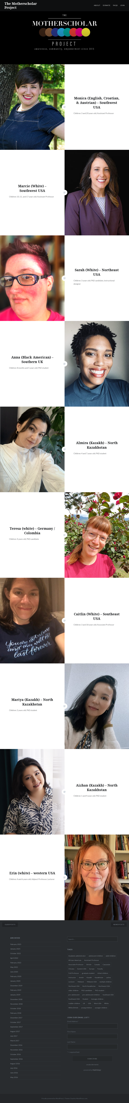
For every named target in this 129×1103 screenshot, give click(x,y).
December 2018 (16, 999)
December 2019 (16, 986)
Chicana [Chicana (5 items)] (71, 969)
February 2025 (15, 944)
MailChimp (97, 1070)
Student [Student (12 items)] (85, 999)
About (97, 5)
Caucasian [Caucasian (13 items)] (106, 964)
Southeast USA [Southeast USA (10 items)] (108, 995)
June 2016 (14, 1073)
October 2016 (15, 1054)
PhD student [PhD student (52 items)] (99, 990)
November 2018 (16, 1004)
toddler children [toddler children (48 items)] (74, 1003)
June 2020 (14, 972)
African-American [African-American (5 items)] (74, 960)
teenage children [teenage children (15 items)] (97, 999)
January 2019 (15, 995)
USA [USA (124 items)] (89, 1003)
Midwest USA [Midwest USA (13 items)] (92, 982)
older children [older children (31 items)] (73, 990)
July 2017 (13, 1036)
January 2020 (15, 981)
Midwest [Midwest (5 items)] (81, 982)
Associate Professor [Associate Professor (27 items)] (76, 964)
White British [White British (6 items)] (73, 1008)
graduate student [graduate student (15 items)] (88, 973)
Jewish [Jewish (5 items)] (81, 977)
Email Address (72, 1021)
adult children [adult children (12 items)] (111, 956)
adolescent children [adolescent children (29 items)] (96, 956)
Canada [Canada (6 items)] (97, 964)
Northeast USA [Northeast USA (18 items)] (73, 986)
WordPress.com (81, 1098)
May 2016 (14, 1077)
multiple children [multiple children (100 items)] (106, 982)
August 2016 (15, 1064)
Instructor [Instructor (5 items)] (72, 977)
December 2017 (16, 1018)
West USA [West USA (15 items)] (97, 1003)
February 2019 (15, 990)
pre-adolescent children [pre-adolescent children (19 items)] (91, 995)
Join (122, 5)
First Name (71, 1032)
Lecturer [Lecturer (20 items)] (71, 982)
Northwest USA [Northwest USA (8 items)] (104, 986)
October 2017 (15, 1022)
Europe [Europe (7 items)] (91, 969)
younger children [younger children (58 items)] (101, 1008)
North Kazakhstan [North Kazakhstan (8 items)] (89, 986)
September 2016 (16, 1059)
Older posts (10, 924)
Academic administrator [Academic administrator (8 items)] (77, 956)
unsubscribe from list (92, 1064)
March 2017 (14, 1041)
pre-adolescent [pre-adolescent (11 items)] (74, 995)
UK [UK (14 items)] (84, 1003)
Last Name (71, 1042)
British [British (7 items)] (88, 964)
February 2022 (15, 963)
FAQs (115, 5)
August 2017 (15, 1031)
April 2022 (14, 958)
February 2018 (15, 1013)
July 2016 (13, 1068)
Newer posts (118, 924)
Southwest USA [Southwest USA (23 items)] (74, 999)
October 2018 (15, 1008)
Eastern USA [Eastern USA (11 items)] (81, 969)
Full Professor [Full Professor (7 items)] (73, 973)
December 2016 (16, 1045)
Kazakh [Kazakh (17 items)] (89, 977)
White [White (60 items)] (106, 1003)
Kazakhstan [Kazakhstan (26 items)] (99, 977)
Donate (106, 5)
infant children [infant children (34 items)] (102, 973)
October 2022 (15, 953)
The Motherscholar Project (20, 5)
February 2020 (15, 976)
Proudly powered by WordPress (52, 1098)
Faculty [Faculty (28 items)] (100, 969)
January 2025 (15, 949)
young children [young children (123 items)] (86, 1008)
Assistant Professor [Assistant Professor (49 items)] (91, 960)
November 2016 (16, 1050)
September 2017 (16, 1027)
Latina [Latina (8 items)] (108, 977)
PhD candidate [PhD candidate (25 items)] (86, 990)
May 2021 (14, 967)
